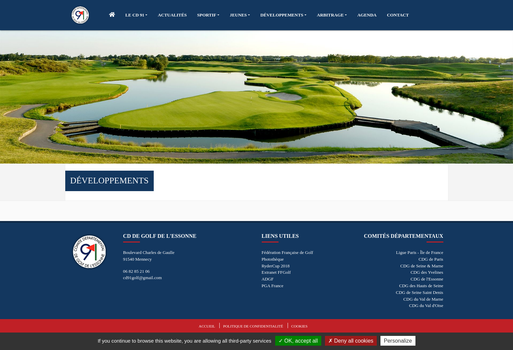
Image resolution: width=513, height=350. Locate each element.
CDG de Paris (430, 259)
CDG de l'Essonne (427, 278)
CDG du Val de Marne (423, 299)
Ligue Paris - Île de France (419, 252)
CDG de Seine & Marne (421, 265)
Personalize (398, 341)
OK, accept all (298, 341)
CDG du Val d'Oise (426, 305)
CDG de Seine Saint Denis (419, 292)
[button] (136, 15)
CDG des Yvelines (426, 272)
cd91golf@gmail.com (142, 277)
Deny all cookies (350, 341)
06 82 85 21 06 (136, 271)
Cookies (299, 326)
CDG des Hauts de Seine (421, 285)
